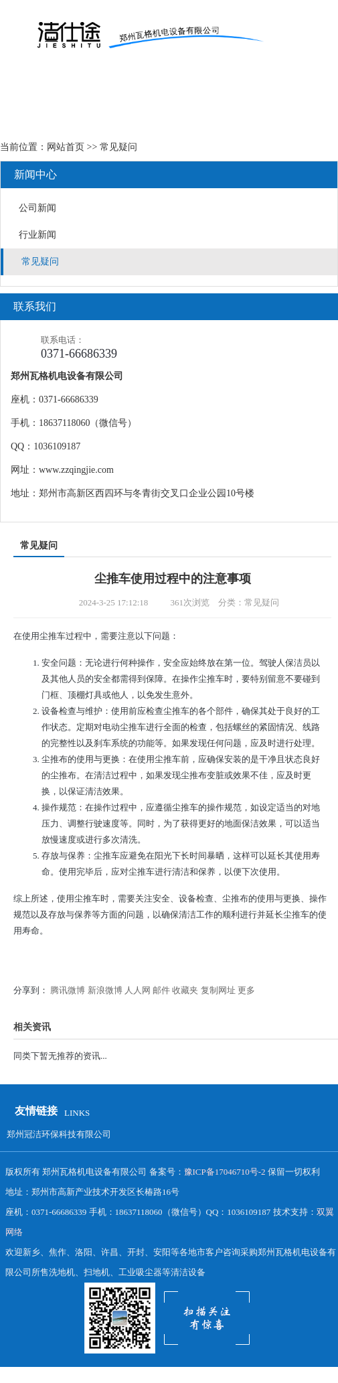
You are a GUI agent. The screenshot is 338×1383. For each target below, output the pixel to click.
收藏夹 (185, 990)
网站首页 (65, 147)
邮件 (161, 990)
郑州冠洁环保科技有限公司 (59, 1134)
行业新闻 (37, 235)
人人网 (137, 990)
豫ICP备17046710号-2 (225, 1172)
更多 (246, 990)
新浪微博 (105, 990)
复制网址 (218, 990)
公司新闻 (37, 208)
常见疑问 (40, 262)
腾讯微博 (67, 990)
